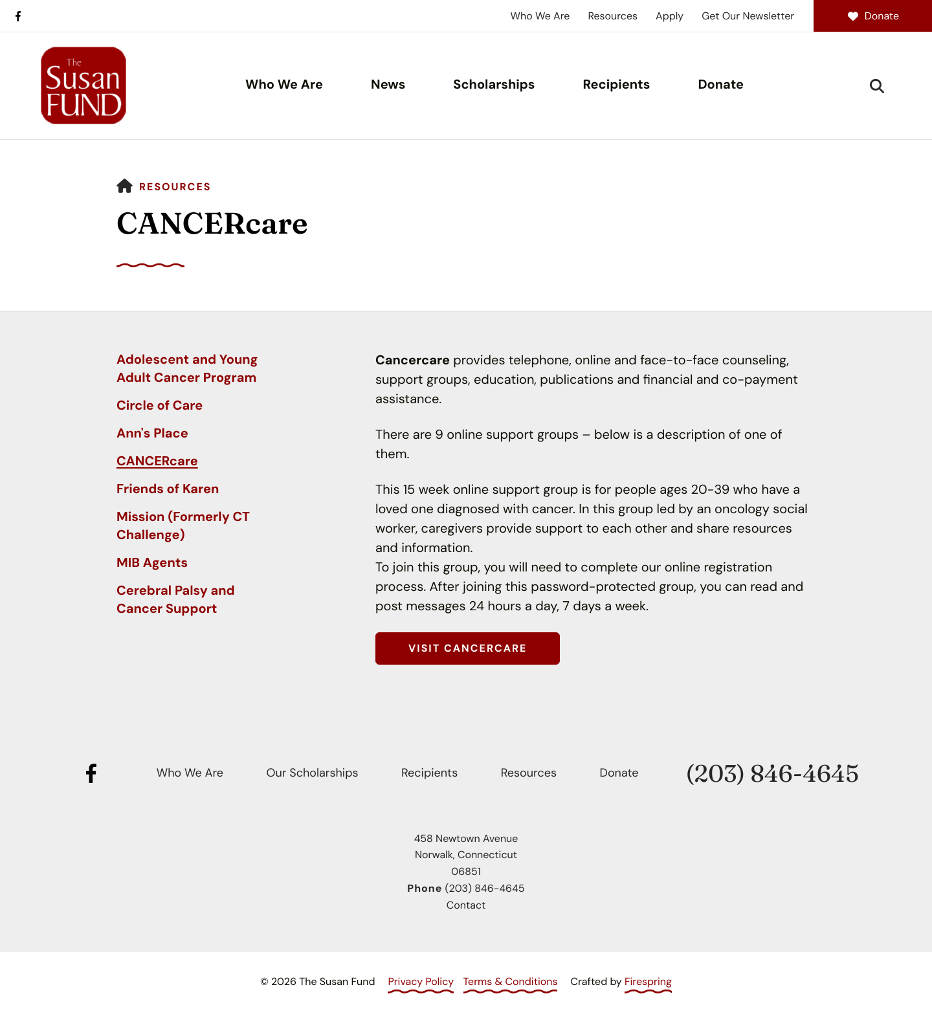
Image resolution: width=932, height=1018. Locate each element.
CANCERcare (157, 461)
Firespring (648, 981)
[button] (877, 86)
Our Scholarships (313, 772)
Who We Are (540, 16)
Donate (873, 16)
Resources (613, 16)
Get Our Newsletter (748, 16)
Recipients (616, 84)
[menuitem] (284, 85)
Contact (466, 905)
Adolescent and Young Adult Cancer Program (187, 368)
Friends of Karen (167, 489)
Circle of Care (159, 405)
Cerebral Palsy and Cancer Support (175, 599)
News (388, 84)
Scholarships (494, 84)
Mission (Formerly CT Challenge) (183, 526)
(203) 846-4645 (772, 773)
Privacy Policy (421, 981)
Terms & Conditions (510, 981)
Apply (669, 16)
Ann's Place (152, 433)
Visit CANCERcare (467, 648)
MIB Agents (152, 563)
